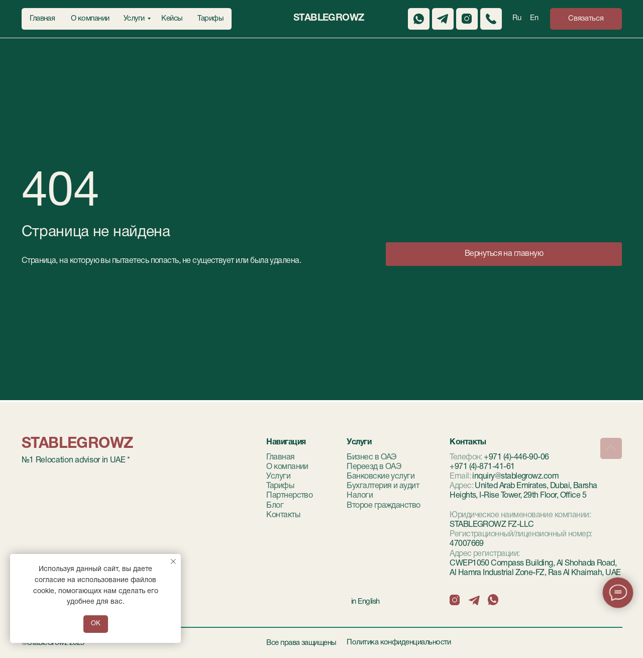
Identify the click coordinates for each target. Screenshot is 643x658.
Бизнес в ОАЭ (372, 457)
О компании (287, 467)
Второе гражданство (383, 505)
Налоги (360, 495)
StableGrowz (328, 18)
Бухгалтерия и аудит (383, 486)
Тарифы (280, 486)
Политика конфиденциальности (399, 642)
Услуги (278, 476)
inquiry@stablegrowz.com (515, 476)
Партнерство (289, 495)
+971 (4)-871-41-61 (482, 467)
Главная (280, 457)
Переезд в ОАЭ (374, 467)
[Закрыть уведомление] (173, 561)
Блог (274, 505)
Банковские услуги (380, 476)
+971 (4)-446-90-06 (516, 457)
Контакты (283, 515)
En (534, 18)
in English (365, 601)
